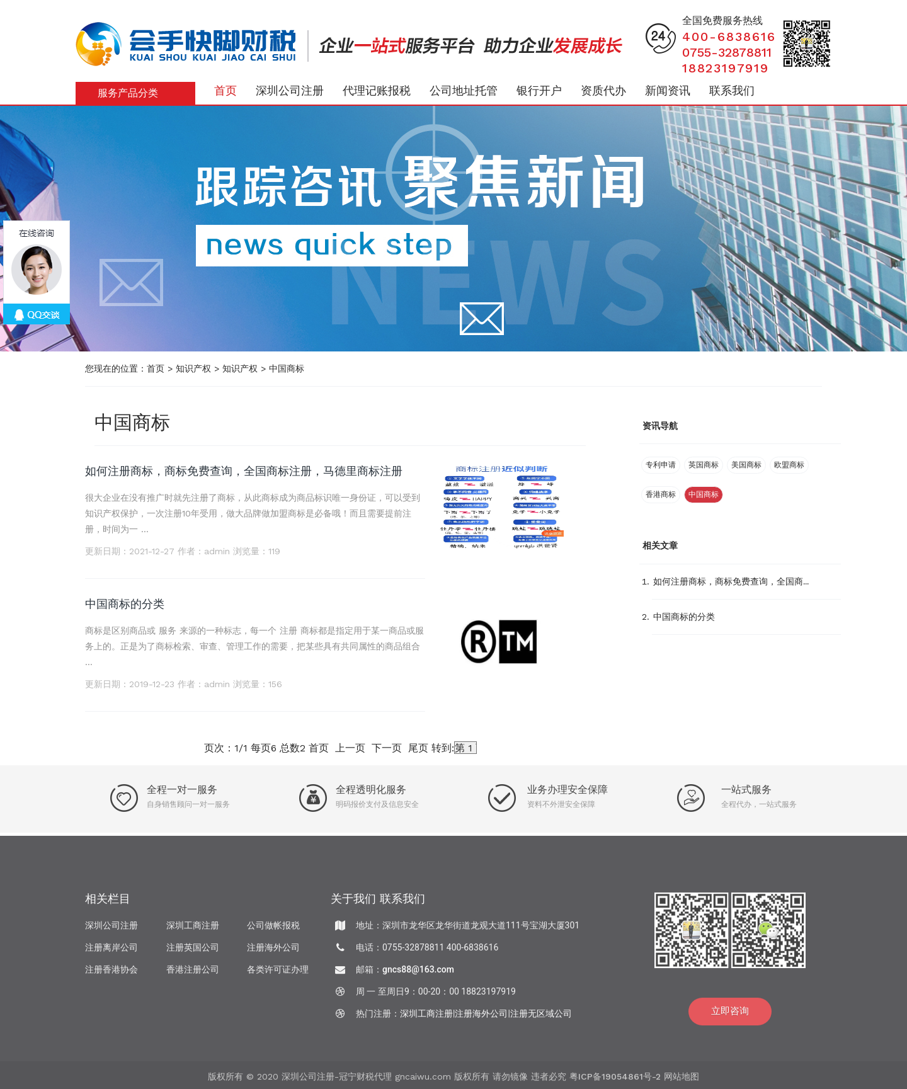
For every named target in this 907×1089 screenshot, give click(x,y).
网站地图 (681, 1080)
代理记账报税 (377, 90)
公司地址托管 (464, 90)
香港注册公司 (192, 972)
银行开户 (539, 90)
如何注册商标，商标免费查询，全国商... (731, 581)
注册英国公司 (192, 950)
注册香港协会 (111, 972)
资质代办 (603, 90)
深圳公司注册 (290, 90)
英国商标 (703, 464)
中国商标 (286, 368)
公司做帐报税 (273, 928)
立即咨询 (730, 1014)
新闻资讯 (667, 90)
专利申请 (661, 464)
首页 (225, 90)
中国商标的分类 (124, 603)
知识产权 (193, 368)
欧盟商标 (789, 464)
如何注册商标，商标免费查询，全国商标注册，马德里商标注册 (243, 470)
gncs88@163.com (418, 972)
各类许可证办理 (278, 972)
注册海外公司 (273, 950)
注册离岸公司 (111, 950)
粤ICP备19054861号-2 (615, 1080)
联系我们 (732, 90)
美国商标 (746, 464)
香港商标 (661, 494)
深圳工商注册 (192, 928)
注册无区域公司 (541, 1017)
